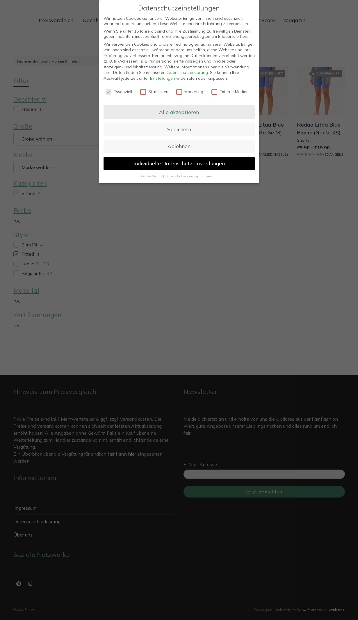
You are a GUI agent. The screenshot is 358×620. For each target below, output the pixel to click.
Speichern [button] (179, 129)
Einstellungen (162, 78)
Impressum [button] (209, 176)
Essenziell (119, 91)
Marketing (189, 91)
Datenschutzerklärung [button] (182, 176)
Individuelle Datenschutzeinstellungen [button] (179, 163)
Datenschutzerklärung (187, 72)
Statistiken (154, 91)
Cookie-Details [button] (152, 176)
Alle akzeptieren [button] (179, 112)
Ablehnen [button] (179, 146)
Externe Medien (230, 91)
